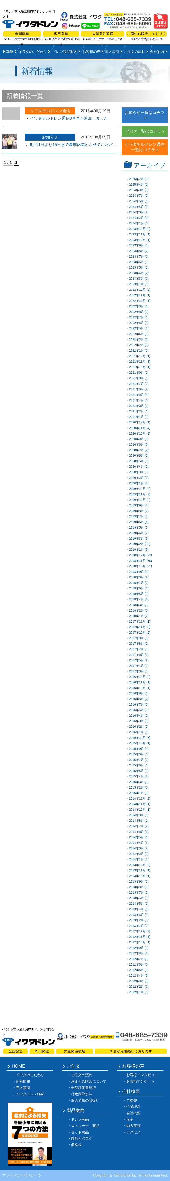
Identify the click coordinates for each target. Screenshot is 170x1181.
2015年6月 (136, 765)
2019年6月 (136, 522)
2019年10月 (137, 500)
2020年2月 (136, 477)
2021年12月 (137, 356)
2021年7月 (136, 383)
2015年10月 (137, 743)
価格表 (76, 1145)
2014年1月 (136, 859)
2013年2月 (136, 920)
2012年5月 (136, 970)
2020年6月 (136, 455)
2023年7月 (136, 256)
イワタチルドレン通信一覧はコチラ (144, 147)
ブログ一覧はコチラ (143, 131)
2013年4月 (136, 909)
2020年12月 (137, 422)
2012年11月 (137, 937)
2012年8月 (136, 953)
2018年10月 (137, 566)
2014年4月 (136, 842)
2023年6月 (136, 262)
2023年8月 (136, 251)
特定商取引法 (81, 1094)
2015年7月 (136, 760)
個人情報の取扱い (85, 1100)
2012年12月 (137, 931)
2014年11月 (137, 804)
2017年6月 (136, 654)
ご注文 (73, 1066)
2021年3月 (136, 406)
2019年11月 (137, 494)
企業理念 (133, 1106)
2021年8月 (136, 378)
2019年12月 (137, 488)
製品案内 (76, 1110)
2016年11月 (137, 682)
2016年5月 (136, 710)
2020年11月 (137, 428)
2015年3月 (136, 782)
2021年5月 (136, 394)
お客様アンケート (140, 1081)
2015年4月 (136, 776)
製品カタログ (81, 1138)
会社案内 (157, 52)
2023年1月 (136, 284)
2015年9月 (136, 748)
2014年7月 (136, 826)
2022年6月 (136, 323)
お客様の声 (91, 52)
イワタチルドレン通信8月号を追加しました (69, 118)
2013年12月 (137, 865)
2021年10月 (137, 367)
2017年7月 (136, 649)
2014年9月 (136, 815)
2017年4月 (136, 665)
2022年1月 (136, 350)
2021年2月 (136, 411)
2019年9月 (136, 505)
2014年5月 (136, 837)
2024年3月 (136, 212)
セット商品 (80, 1132)
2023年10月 (137, 240)
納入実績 (133, 1126)
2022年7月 (136, 317)
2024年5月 (136, 201)
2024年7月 (136, 195)
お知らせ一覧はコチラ (144, 112)
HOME (8, 52)
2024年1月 (136, 223)
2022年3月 (136, 339)
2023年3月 (136, 278)
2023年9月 (136, 245)
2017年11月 (137, 627)
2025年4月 (136, 184)
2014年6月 (136, 831)
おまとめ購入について (88, 1081)
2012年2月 (136, 986)
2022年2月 (136, 345)
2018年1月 (136, 616)
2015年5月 (136, 771)
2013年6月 (136, 898)
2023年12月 (137, 229)
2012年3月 (136, 981)
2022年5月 (136, 328)
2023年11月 (137, 234)
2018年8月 (136, 577)
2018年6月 (136, 588)
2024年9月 (136, 190)
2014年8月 (136, 820)
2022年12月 (137, 289)
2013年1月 (136, 925)
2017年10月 (137, 632)
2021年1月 (136, 417)
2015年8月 (136, 754)
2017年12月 (137, 621)
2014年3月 (136, 848)
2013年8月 (136, 887)
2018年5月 (136, 594)
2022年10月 (137, 300)
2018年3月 (136, 605)
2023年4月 (136, 273)
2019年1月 (136, 549)
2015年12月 (137, 737)
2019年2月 (136, 544)
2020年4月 (136, 466)
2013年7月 (136, 892)
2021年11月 (137, 361)
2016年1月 (136, 732)
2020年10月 (137, 433)
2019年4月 (136, 533)
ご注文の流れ (134, 52)
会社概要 (131, 1091)
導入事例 (112, 52)
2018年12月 (137, 555)
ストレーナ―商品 (85, 1126)
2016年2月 (136, 726)
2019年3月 (136, 538)
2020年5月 (136, 461)
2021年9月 (136, 372)
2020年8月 (136, 444)
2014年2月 (136, 854)
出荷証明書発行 (83, 1088)
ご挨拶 (131, 1100)
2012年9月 (136, 948)
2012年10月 (137, 942)
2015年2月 (136, 787)
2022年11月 (137, 295)
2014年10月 (137, 809)
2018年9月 (136, 571)
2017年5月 (136, 660)
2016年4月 (136, 715)
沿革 (129, 1119)
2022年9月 (136, 306)
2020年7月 (136, 450)
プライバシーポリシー (20, 1175)
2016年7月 (136, 704)
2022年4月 (136, 334)
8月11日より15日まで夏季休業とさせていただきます (77, 144)
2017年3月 (136, 671)
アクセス (133, 1132)
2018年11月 (137, 560)
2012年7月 (136, 959)
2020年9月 (136, 439)
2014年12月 (137, 798)
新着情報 (23, 1081)
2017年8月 (136, 643)
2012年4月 (136, 975)
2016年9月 (136, 693)
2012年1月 (136, 992)
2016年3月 (136, 721)
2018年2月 (136, 610)
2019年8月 (136, 511)
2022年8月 (136, 312)
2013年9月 (136, 881)
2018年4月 (136, 599)
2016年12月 (137, 677)
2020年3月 (136, 472)
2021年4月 (136, 400)
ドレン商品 (80, 1119)
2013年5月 (136, 903)
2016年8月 (136, 699)
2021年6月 (136, 389)
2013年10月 (137, 876)
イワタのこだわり (33, 52)
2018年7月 (136, 583)
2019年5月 (136, 527)
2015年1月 (136, 793)
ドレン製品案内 (64, 52)
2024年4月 (136, 206)
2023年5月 (136, 267)
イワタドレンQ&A (30, 1094)
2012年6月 (136, 964)
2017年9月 (136, 638)
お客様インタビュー (142, 1075)
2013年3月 (136, 914)
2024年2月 (136, 217)
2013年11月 (137, 870)
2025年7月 (136, 179)
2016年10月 (137, 688)
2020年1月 (136, 483)
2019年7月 (136, 516)
